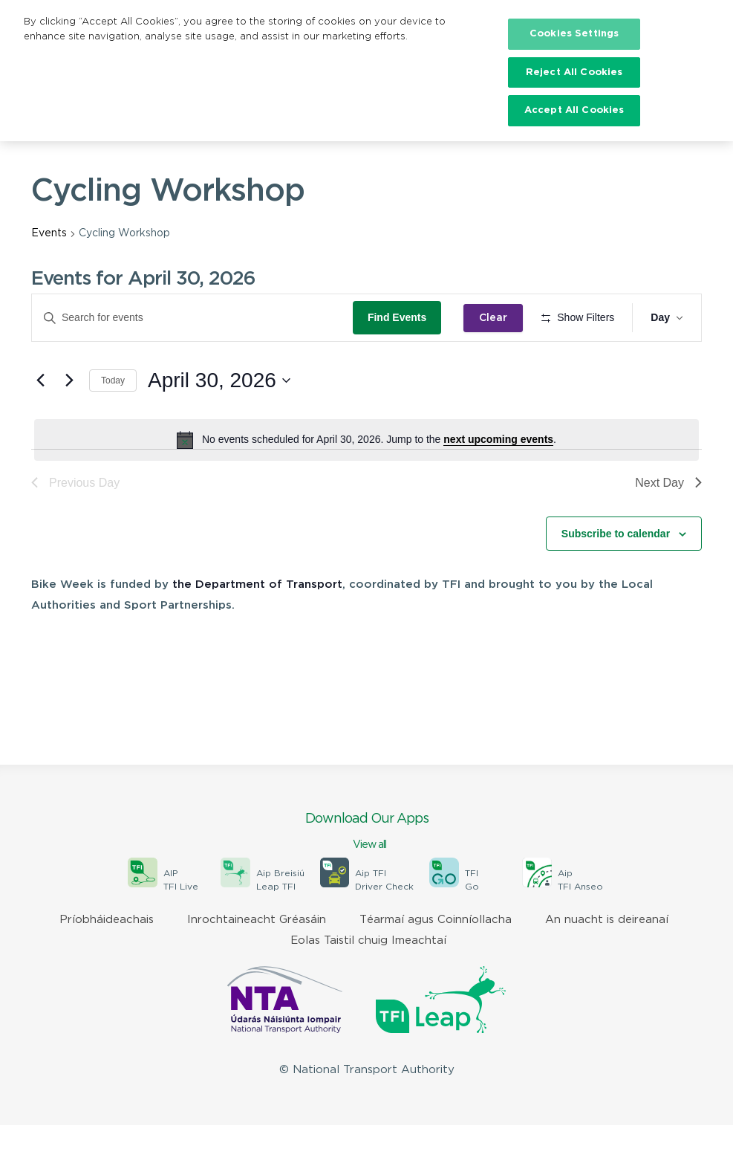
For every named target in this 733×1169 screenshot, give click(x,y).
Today (113, 423)
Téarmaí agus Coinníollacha (435, 963)
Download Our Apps (366, 876)
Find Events (401, 317)
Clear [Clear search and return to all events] (498, 318)
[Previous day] (40, 424)
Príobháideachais (106, 963)
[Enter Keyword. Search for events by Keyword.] (194, 317)
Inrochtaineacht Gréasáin (256, 963)
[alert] (366, 483)
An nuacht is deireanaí (606, 963)
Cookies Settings (574, 34)
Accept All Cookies (574, 110)
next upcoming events (498, 483)
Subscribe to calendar (615, 577)
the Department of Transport (257, 628)
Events (49, 233)
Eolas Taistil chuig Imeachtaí (368, 984)
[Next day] (69, 424)
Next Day (668, 525)
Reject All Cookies (574, 72)
